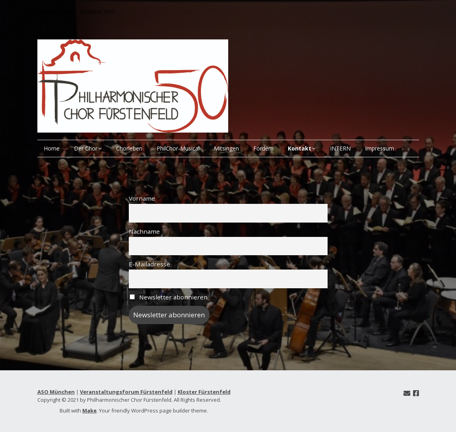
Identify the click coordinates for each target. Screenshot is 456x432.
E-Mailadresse (149, 264)
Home (52, 148)
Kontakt (299, 148)
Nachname (144, 231)
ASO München (56, 391)
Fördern (263, 148)
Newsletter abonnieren (169, 297)
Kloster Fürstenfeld (204, 391)
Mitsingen (226, 148)
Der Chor (85, 148)
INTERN (340, 148)
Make (89, 410)
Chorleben (129, 148)
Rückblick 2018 (54, 11)
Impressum (379, 148)
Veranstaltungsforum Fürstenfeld (126, 391)
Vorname (142, 198)
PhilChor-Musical (178, 148)
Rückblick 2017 (97, 11)
